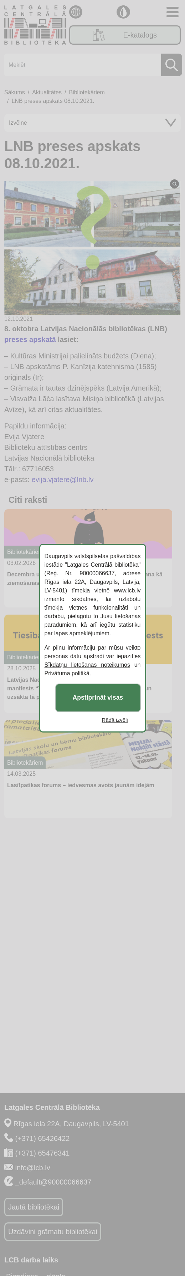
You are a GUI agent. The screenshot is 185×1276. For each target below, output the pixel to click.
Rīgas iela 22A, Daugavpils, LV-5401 (71, 1124)
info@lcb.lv (32, 1168)
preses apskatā (30, 339)
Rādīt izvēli (115, 720)
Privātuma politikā (67, 673)
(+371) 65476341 (42, 1153)
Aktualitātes (47, 92)
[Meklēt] (91, 65)
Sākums (14, 92)
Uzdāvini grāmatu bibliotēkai (52, 1232)
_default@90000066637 (53, 1182)
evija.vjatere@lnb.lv (63, 479)
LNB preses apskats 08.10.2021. (52, 101)
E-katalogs (125, 35)
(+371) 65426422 (42, 1138)
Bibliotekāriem (86, 92)
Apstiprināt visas (98, 697)
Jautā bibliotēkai (33, 1207)
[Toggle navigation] (172, 12)
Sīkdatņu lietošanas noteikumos (87, 665)
